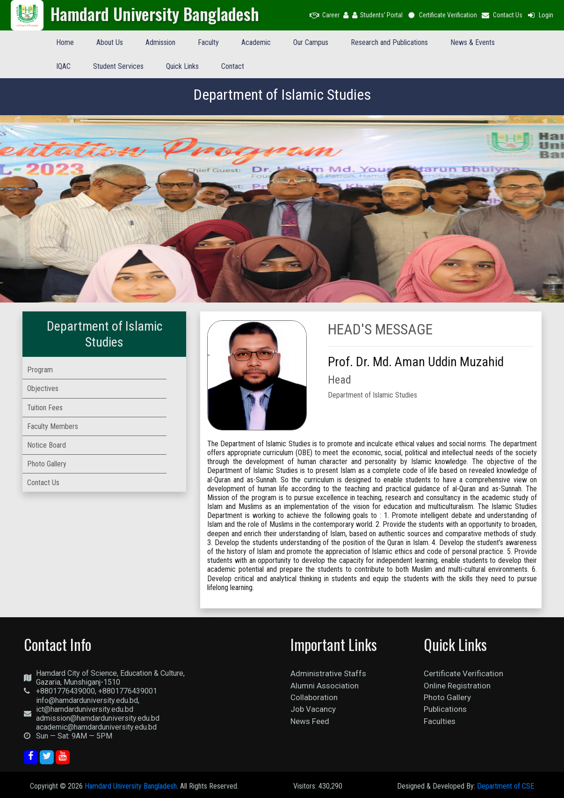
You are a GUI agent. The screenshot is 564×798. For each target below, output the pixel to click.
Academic (256, 42)
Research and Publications (389, 42)
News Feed (309, 721)
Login (539, 15)
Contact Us (502, 15)
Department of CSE (505, 786)
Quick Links (182, 66)
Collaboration (314, 697)
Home (65, 42)
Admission (160, 42)
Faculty (208, 42)
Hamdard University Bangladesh (131, 786)
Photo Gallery (447, 697)
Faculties (440, 721)
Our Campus (310, 42)
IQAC (63, 66)
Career (325, 15)
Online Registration (457, 685)
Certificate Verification (441, 15)
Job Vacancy (313, 709)
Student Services (118, 66)
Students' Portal (377, 15)
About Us (109, 42)
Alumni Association (324, 685)
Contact (232, 66)
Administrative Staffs (328, 673)
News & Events (472, 42)
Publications (445, 709)
